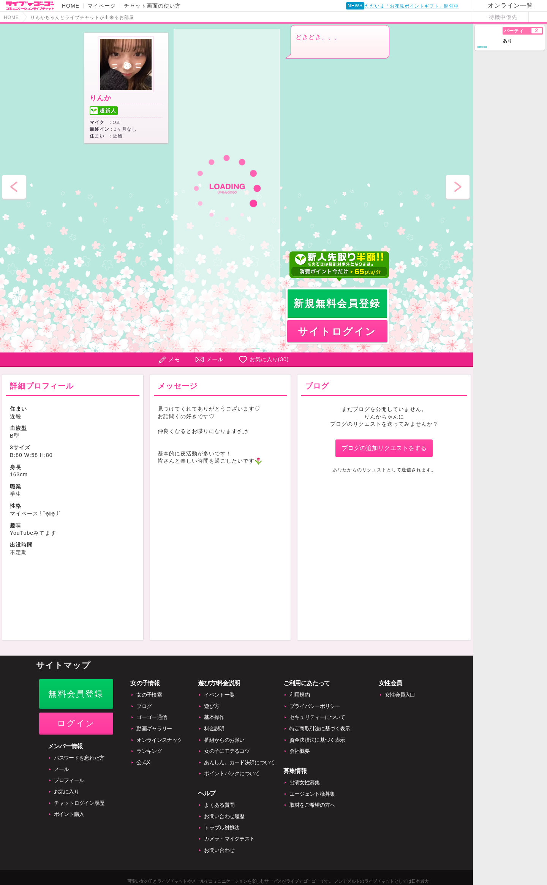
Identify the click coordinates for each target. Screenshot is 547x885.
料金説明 (214, 728)
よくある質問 (219, 805)
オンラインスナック (159, 740)
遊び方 (211, 706)
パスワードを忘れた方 (79, 758)
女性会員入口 (400, 695)
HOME (70, 6)
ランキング (149, 751)
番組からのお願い (224, 740)
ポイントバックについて (231, 773)
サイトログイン (337, 331)
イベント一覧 (219, 695)
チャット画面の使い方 (152, 6)
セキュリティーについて (317, 717)
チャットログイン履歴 (79, 803)
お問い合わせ (219, 850)
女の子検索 (149, 695)
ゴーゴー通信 (151, 717)
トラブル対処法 (221, 828)
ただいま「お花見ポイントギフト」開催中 (412, 7)
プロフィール (69, 780)
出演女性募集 (304, 782)
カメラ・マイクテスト (229, 839)
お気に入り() (269, 359)
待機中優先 (503, 17)
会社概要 (299, 751)
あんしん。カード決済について (239, 762)
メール (214, 359)
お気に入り (66, 792)
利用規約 (299, 695)
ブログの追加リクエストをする (384, 448)
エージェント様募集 (312, 794)
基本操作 (214, 717)
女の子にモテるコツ (227, 751)
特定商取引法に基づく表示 (319, 728)
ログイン (76, 723)
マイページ (101, 6)
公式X (143, 762)
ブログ (144, 706)
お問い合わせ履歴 (224, 816)
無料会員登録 (75, 694)
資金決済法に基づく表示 (317, 740)
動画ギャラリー (154, 728)
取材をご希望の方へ (312, 805)
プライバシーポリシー (314, 706)
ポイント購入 (69, 814)
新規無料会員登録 (337, 303)
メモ (174, 359)
